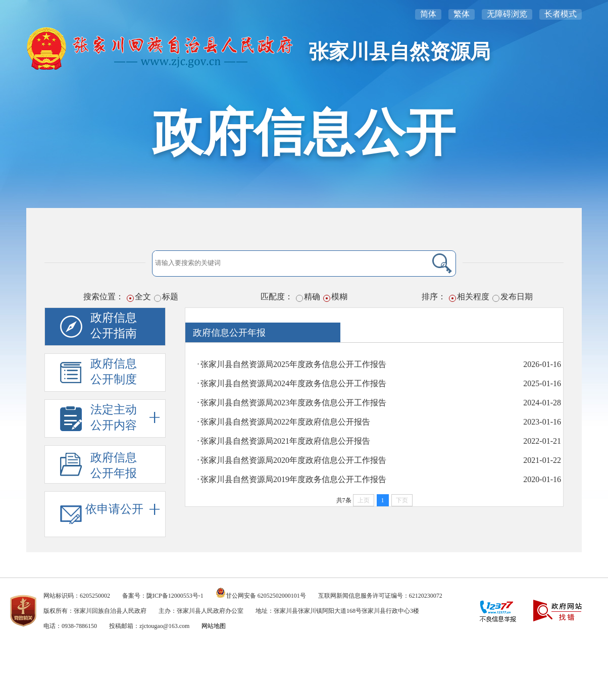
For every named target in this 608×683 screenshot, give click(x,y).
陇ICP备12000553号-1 (175, 595)
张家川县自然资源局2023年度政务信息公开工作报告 (293, 402)
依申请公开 (122, 509)
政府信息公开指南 (113, 325)
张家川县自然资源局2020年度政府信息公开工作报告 (293, 460)
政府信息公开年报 (113, 465)
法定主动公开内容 (125, 417)
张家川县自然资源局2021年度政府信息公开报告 (285, 441)
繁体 (461, 14)
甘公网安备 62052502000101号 (266, 595)
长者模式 (560, 14)
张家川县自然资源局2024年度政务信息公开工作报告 (293, 383)
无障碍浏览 (507, 14)
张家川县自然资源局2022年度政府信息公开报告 (285, 421)
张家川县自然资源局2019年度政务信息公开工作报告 (293, 479)
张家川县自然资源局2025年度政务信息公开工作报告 (293, 364)
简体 (428, 14)
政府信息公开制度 (113, 371)
